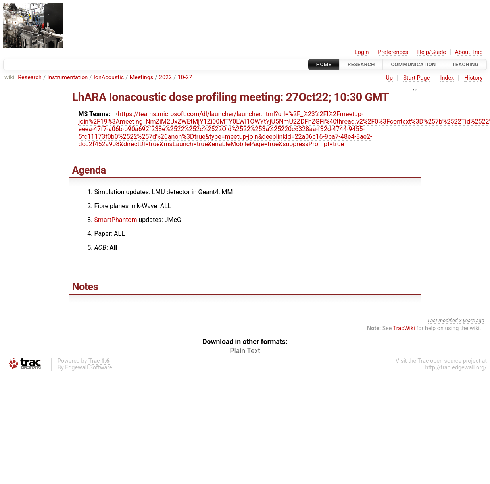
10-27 (185, 77)
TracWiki (404, 328)
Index (447, 78)
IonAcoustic (109, 77)
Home (323, 64)
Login (362, 52)
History (473, 78)
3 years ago (471, 320)
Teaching (465, 64)
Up (389, 78)
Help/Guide (431, 52)
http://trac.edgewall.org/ (456, 367)
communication (413, 64)
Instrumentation (67, 77)
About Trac (469, 52)
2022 (165, 77)
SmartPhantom (115, 220)
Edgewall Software (88, 367)
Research (361, 64)
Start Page (416, 78)
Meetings (142, 77)
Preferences (393, 52)
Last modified (443, 320)
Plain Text (245, 351)
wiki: (10, 77)
